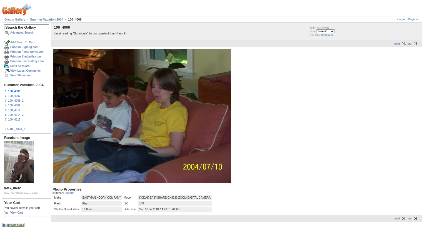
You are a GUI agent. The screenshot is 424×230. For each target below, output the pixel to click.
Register (413, 19)
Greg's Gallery (14, 19)
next (397, 43)
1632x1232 (327, 34)
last (410, 43)
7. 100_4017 (13, 119)
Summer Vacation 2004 (46, 19)
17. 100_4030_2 (15, 129)
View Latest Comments (25, 70)
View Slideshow (20, 75)
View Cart (16, 212)
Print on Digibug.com (24, 47)
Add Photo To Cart (22, 42)
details (70, 192)
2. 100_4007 (13, 96)
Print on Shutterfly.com (25, 56)
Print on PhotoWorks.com (27, 51)
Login (401, 19)
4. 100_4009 (13, 105)
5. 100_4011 (13, 110)
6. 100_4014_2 (14, 114)
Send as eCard (19, 66)
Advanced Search (22, 32)
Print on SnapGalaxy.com (27, 61)
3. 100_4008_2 (14, 100)
